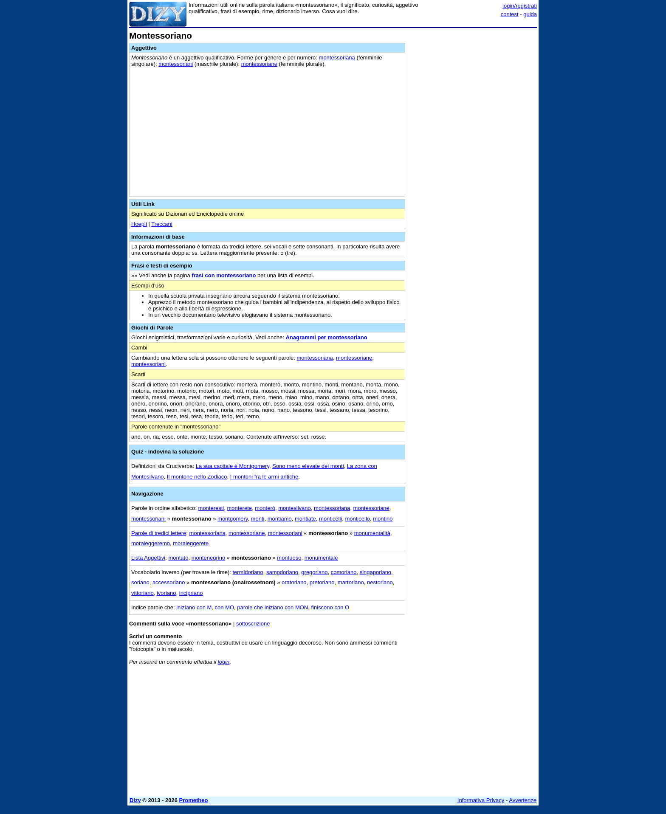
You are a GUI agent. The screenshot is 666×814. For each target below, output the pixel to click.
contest (510, 14)
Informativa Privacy (481, 800)
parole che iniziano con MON (272, 607)
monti (258, 518)
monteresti (211, 508)
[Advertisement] (473, 158)
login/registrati (519, 6)
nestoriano (380, 582)
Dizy (135, 800)
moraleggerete (191, 543)
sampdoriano (282, 572)
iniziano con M (194, 607)
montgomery (232, 518)
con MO (224, 607)
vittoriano (142, 593)
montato (178, 558)
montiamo (280, 518)
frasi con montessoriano (224, 275)
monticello (357, 518)
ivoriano (166, 593)
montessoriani (175, 64)
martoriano (351, 582)
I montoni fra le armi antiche (264, 476)
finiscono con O (330, 607)
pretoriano (322, 582)
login (223, 662)
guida (530, 14)
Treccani (161, 224)
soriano (140, 582)
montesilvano (294, 508)
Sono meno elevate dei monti (308, 466)
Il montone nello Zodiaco (197, 476)
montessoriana (337, 57)
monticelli (330, 518)
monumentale (321, 558)
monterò (265, 508)
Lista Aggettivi (148, 558)
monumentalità (372, 533)
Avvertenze (522, 800)
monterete (239, 508)
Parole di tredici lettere (158, 533)
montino (382, 518)
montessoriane (259, 64)
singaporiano (375, 572)
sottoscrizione (253, 623)
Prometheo (193, 800)
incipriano (191, 593)
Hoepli (139, 224)
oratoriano (294, 582)
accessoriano (168, 582)
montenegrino (209, 558)
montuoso (289, 558)
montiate (305, 518)
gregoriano (314, 572)
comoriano (344, 572)
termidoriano (247, 572)
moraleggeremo (150, 543)
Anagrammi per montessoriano (326, 337)
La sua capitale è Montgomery (232, 466)
